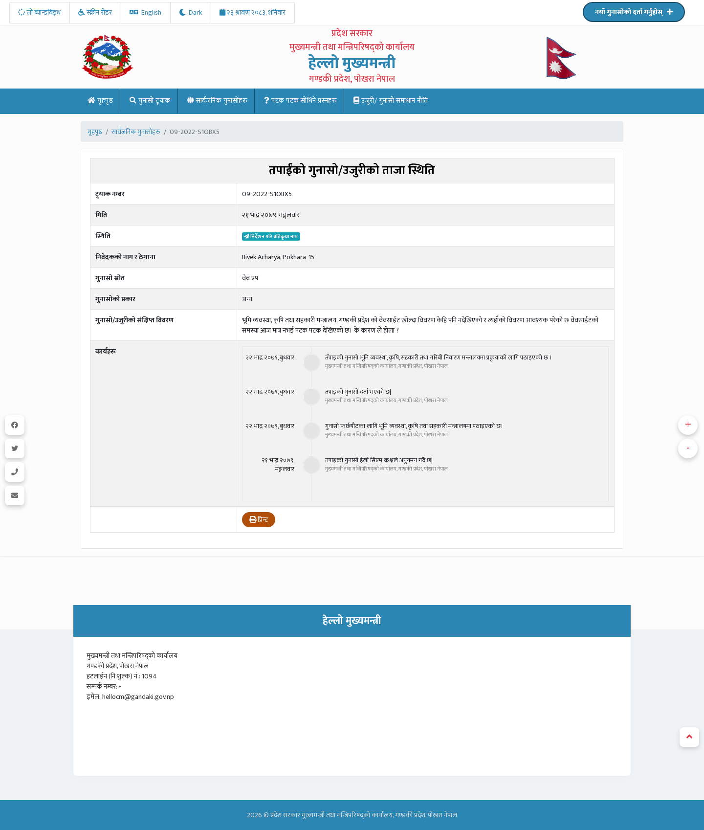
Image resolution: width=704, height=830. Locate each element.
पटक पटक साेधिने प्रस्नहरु (300, 100)
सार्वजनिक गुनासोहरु (217, 100)
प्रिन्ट (258, 519)
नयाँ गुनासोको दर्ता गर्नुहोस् (634, 12)
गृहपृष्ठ (100, 100)
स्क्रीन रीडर (95, 12)
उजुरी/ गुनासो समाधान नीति (390, 100)
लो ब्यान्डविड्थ (39, 12)
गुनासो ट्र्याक (150, 100)
